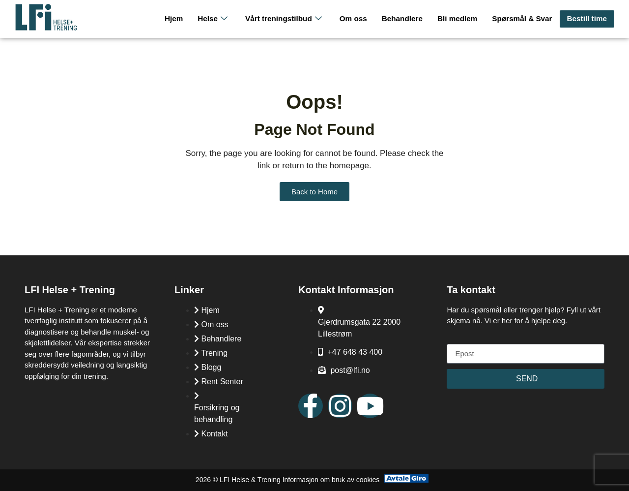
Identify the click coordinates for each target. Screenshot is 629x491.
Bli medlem (459, 18)
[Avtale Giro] (406, 480)
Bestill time (587, 18)
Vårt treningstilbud (287, 19)
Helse (217, 19)
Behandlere (405, 18)
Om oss (356, 18)
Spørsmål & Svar (523, 18)
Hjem (179, 18)
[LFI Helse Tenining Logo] (46, 28)
